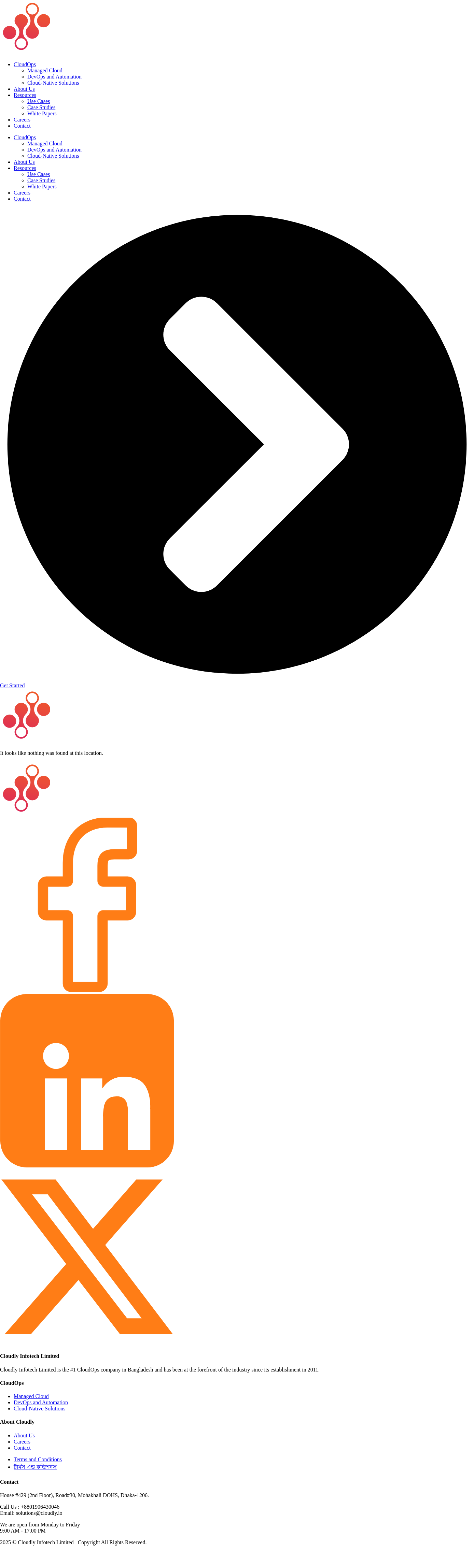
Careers (22, 120)
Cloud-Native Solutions (53, 83)
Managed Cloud (44, 70)
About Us (24, 89)
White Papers (42, 113)
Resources (25, 95)
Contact (22, 126)
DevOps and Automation (54, 77)
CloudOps (25, 64)
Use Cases (38, 101)
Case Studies (41, 107)
